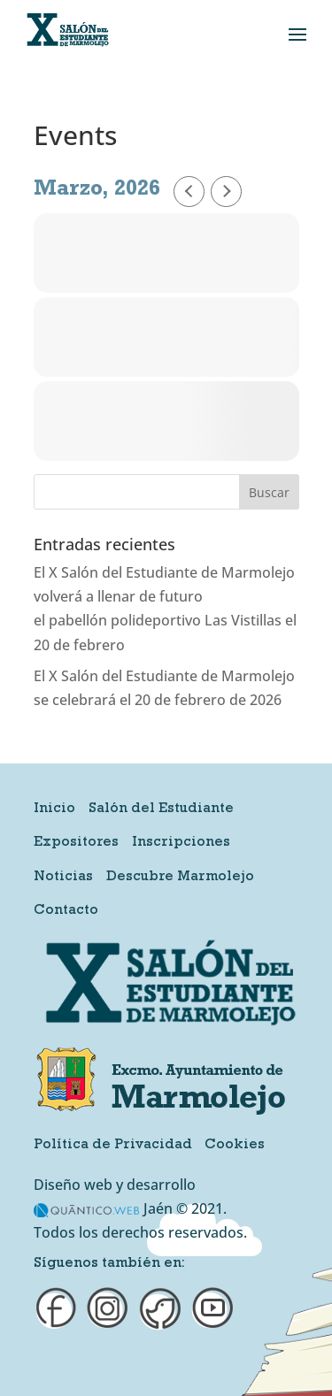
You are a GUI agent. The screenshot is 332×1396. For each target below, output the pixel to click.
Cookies (235, 1146)
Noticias (63, 878)
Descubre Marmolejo (180, 878)
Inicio (54, 809)
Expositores (76, 843)
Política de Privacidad (113, 1146)
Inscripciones (181, 843)
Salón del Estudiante (161, 809)
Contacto (66, 911)
